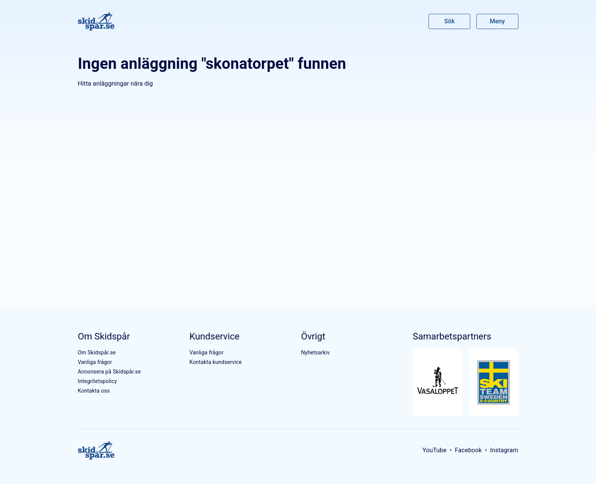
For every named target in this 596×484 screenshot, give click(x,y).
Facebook (468, 450)
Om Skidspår (104, 336)
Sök (449, 21)
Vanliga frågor (95, 362)
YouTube (434, 450)
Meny (497, 21)
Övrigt (313, 336)
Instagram (504, 450)
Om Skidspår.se (97, 352)
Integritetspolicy (97, 381)
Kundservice (214, 336)
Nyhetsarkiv (315, 352)
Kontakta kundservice (215, 362)
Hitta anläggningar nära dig (115, 83)
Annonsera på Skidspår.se (109, 372)
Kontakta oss (94, 391)
